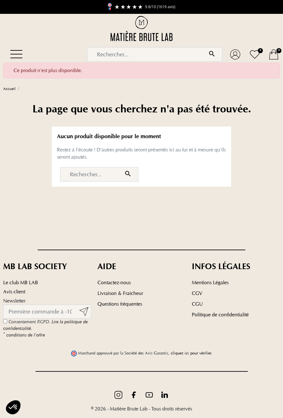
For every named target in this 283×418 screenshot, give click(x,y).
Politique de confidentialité (220, 315)
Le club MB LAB (20, 282)
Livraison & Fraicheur (120, 293)
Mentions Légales (210, 282)
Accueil (9, 88)
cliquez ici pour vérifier (191, 353)
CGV (197, 293)
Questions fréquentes (119, 304)
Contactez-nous (114, 282)
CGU (197, 304)
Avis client (14, 292)
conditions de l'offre (24, 334)
